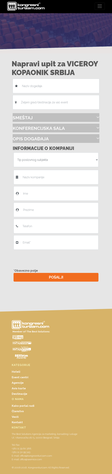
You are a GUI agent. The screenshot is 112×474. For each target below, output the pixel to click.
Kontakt (17, 422)
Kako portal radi (23, 405)
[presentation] (41, 259)
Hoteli (16, 371)
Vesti (15, 417)
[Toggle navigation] (100, 6)
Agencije (18, 382)
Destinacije (19, 393)
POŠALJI (56, 277)
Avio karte (19, 388)
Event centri (20, 377)
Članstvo (18, 411)
